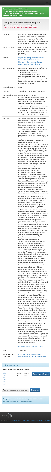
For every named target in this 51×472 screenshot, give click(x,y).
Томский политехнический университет (24, 420)
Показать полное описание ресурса (15, 390)
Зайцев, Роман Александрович (29, 60)
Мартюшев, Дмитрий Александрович (31, 58)
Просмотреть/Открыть (41, 374)
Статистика (35, 390)
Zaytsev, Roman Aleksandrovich (29, 64)
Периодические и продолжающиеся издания (21, 11)
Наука (26, 9)
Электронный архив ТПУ (12, 9)
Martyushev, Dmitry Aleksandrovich (30, 62)
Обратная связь (44, 420)
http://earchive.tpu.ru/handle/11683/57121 (32, 346)
